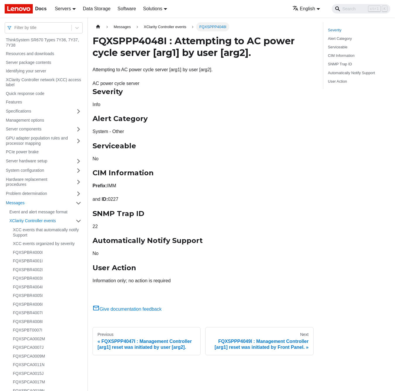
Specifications (18, 111)
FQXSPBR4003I (28, 278)
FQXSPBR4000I (28, 252)
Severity (334, 30)
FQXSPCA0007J (28, 347)
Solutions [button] (152, 8)
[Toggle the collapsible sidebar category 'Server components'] (78, 129)
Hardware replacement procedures (26, 182)
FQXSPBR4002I (28, 269)
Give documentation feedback (127, 309)
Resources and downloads (30, 53)
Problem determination (26, 193)
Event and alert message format (38, 212)
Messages (15, 202)
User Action (337, 81)
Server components (23, 129)
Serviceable (338, 47)
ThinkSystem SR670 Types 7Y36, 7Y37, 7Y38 (42, 42)
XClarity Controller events (32, 220)
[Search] (361, 8)
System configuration (25, 170)
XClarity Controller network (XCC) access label (43, 82)
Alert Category (340, 38)
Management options (25, 120)
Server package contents (28, 62)
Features (14, 102)
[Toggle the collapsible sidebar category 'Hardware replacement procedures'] (78, 182)
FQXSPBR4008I (28, 321)
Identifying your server (26, 71)
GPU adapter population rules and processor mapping (37, 141)
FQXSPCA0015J (28, 373)
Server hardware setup (26, 161)
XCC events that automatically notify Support (46, 232)
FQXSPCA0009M (29, 356)
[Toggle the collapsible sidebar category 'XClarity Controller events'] (78, 221)
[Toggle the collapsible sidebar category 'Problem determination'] (78, 193)
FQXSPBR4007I (28, 312)
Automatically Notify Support (351, 73)
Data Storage (96, 8)
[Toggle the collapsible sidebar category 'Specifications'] (78, 111)
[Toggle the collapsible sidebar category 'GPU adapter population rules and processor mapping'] (78, 141)
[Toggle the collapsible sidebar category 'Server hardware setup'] (78, 161)
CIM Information (341, 55)
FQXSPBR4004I (28, 287)
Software (126, 8)
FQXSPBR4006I (28, 304)
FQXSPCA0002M (29, 338)
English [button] (304, 8)
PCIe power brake (22, 151)
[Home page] (98, 26)
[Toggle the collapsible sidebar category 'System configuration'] (78, 170)
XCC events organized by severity (44, 243)
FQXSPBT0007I (27, 330)
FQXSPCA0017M (29, 382)
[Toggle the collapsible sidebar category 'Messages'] (78, 203)
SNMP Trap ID (340, 64)
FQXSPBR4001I (28, 261)
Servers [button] (63, 8)
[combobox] (15, 27)
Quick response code (25, 93)
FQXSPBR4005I (28, 295)
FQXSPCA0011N (29, 364)
